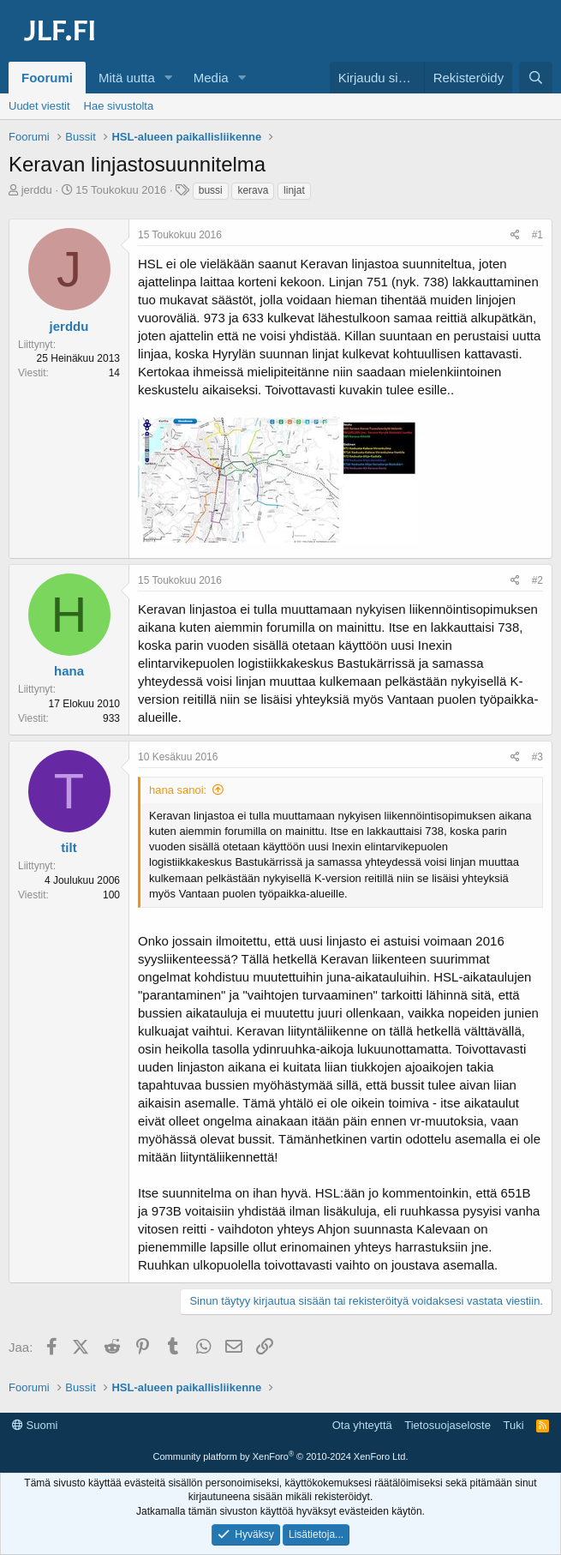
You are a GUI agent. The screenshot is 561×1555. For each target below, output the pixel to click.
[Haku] (535, 77)
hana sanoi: (177, 790)
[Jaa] (515, 235)
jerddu (36, 189)
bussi (211, 190)
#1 (537, 235)
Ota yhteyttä (362, 1425)
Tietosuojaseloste (447, 1425)
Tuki (513, 1425)
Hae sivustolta (119, 105)
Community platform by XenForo (281, 1456)
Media (211, 77)
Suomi (34, 1425)
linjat (294, 190)
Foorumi (47, 77)
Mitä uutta (126, 77)
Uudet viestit (39, 105)
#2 (537, 580)
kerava (252, 190)
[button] (169, 77)
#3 (537, 757)
